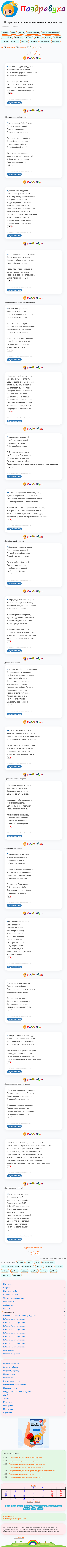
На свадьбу (8, 1377)
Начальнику (9, 1312)
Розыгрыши (8, 1405)
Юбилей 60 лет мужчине (14, 1340)
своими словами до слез (50, 33)
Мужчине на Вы (10, 1291)
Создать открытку (14, 103)
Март (33, 1509)
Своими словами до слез (13, 1298)
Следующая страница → (33, 1247)
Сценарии (7, 1412)
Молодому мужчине (12, 1354)
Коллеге (6, 1308)
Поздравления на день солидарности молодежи (25, 1477)
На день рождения (11, 1363)
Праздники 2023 (9, 1516)
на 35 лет (28, 37)
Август (20, 1506)
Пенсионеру (8, 1350)
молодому (55, 41)
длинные (24, 47)
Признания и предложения (14, 1384)
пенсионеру (45, 41)
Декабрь (51, 1506)
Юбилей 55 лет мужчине (14, 1336)
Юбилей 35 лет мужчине (14, 1322)
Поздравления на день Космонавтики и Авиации (26, 1467)
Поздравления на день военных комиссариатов (25, 1457)
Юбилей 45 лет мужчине (14, 1329)
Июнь (8, 1506)
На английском (9, 1301)
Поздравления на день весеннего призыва (23, 1461)
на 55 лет (5, 41)
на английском (7, 37)
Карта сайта (19, 1537)
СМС (5, 1395)
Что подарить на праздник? (14, 1518)
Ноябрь (43, 1506)
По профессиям (10, 1388)
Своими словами (10, 1294)
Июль (14, 1506)
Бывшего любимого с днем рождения (19, 1315)
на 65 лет (24, 41)
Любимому (8, 1305)
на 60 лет (14, 41)
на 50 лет (57, 37)
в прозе (13, 33)
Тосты (6, 1398)
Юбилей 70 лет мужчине (14, 1347)
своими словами (33, 33)
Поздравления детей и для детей (17, 1391)
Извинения (8, 1409)
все (4, 47)
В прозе (6, 1287)
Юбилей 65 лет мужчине (14, 1343)
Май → (37, 1501)
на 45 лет (48, 37)
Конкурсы (7, 1402)
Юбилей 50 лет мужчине (14, 1333)
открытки (13, 47)
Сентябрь (28, 1506)
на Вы (21, 33)
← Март (30, 1501)
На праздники (9, 1374)
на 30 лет (18, 37)
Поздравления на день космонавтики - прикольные (27, 1464)
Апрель (34, 1485)
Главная (5, 27)
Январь (58, 1506)
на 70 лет (34, 41)
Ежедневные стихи (11, 1381)
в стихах (5, 33)
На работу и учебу (11, 1370)
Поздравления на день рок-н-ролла (21, 1474)
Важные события (10, 1367)
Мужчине (7, 1284)
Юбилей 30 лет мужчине (14, 1319)
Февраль (27, 1509)
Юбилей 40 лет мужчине (14, 1326)
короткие (36, 48)
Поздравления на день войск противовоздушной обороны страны (32, 1471)
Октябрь (36, 1506)
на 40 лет (38, 37)
